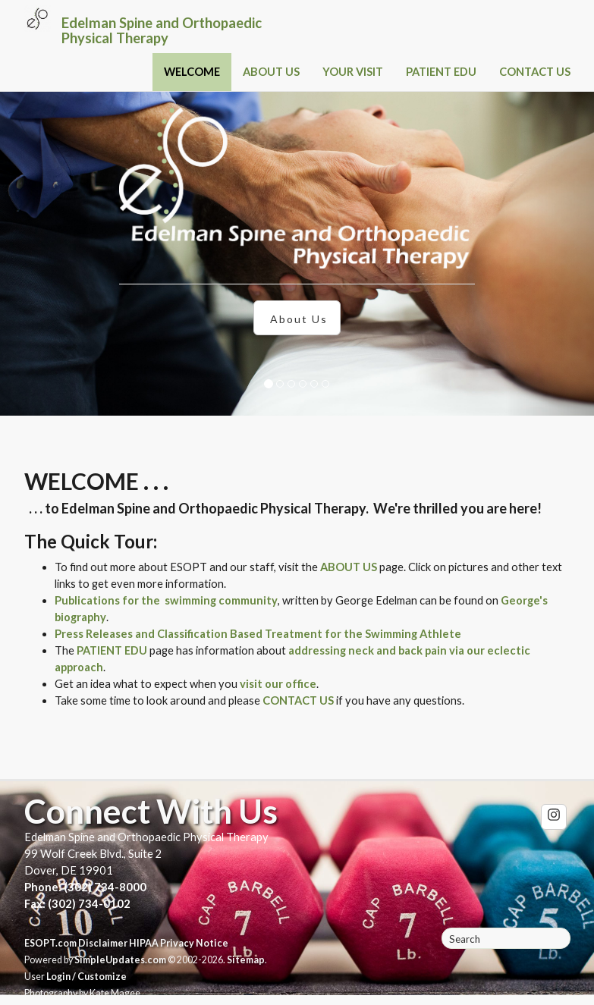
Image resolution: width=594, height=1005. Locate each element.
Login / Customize (86, 976)
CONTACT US (534, 71)
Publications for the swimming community (166, 600)
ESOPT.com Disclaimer (75, 943)
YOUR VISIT (352, 71)
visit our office (278, 683)
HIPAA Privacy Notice (178, 943)
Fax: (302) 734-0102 (77, 903)
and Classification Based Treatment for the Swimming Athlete (297, 633)
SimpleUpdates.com (120, 960)
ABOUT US (271, 71)
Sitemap (246, 960)
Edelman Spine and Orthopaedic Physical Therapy (161, 30)
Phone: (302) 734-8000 (85, 887)
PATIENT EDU (441, 71)
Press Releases (94, 633)
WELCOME (192, 71)
